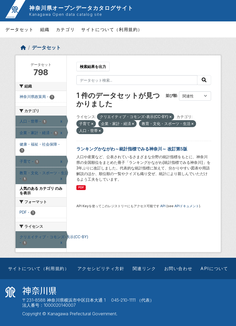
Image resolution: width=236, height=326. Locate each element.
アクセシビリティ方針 (101, 268)
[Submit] (204, 80)
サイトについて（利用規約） (112, 29)
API (163, 206)
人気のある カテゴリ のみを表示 (41, 190)
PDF (81, 187)
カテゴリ (65, 29)
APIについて (214, 268)
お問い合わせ (178, 268)
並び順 (171, 95)
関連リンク (144, 268)
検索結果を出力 (93, 66)
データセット (19, 29)
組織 (45, 29)
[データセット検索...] (136, 80)
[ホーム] (23, 47)
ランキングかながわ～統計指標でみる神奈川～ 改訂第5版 (131, 148)
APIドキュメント (186, 206)
